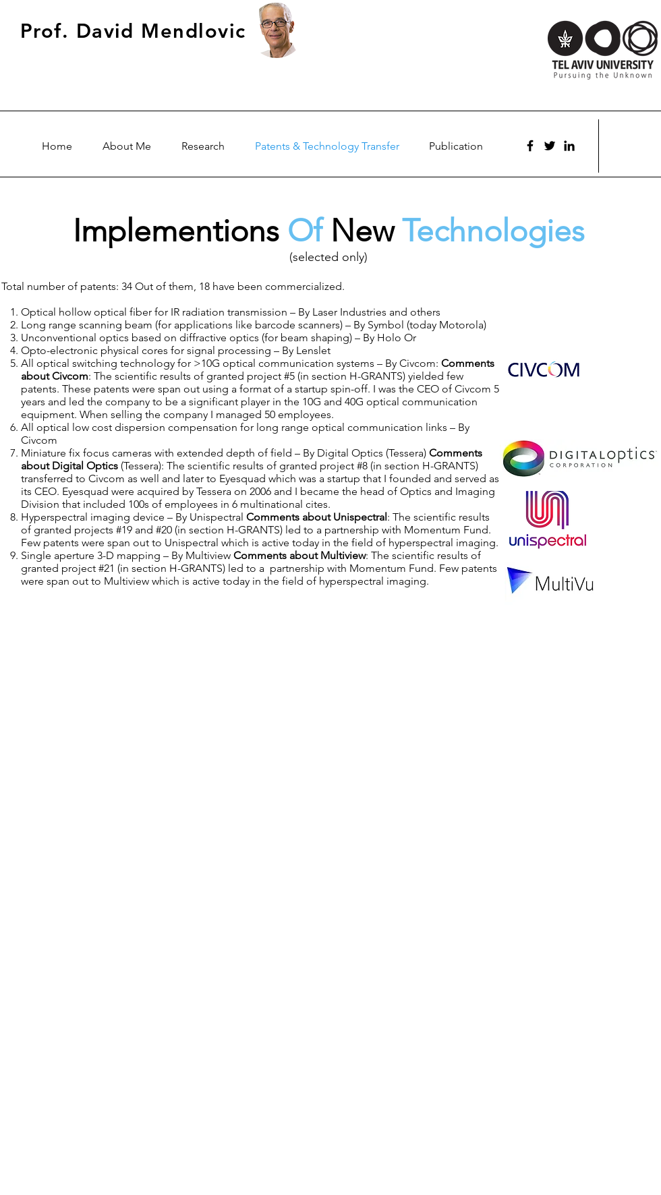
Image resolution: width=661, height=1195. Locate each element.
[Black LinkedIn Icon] (569, 145)
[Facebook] (530, 145)
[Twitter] (549, 145)
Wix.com (464, 1185)
